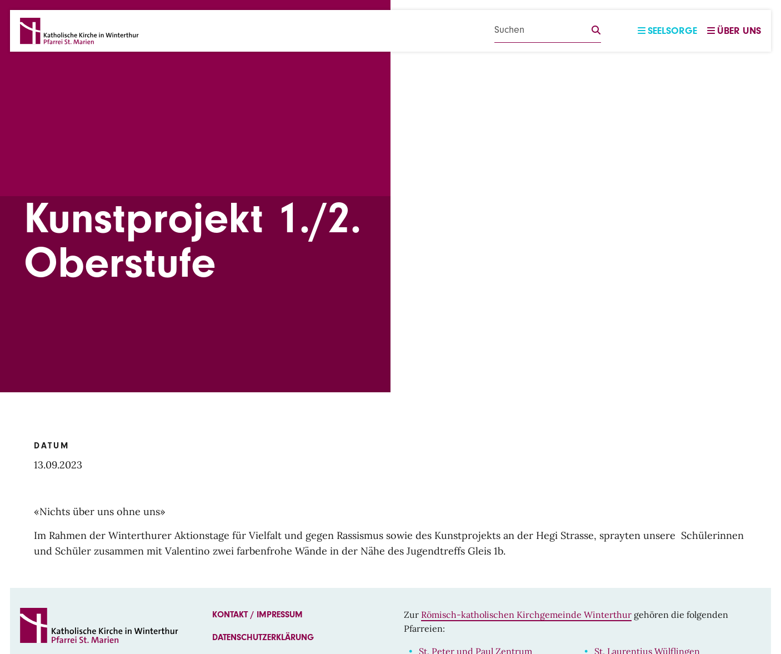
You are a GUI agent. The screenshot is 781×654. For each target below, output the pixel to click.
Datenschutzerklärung (263, 637)
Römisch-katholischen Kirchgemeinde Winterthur (526, 614)
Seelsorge (667, 31)
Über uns (734, 31)
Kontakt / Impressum (257, 615)
